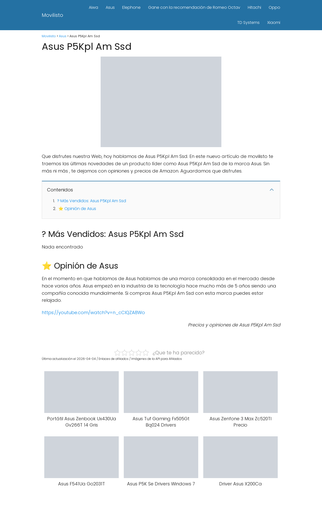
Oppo (274, 7)
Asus (110, 7)
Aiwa (93, 7)
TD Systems (248, 22)
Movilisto (52, 15)
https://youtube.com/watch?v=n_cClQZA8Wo (93, 312)
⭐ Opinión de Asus (77, 209)
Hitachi (254, 7)
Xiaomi (273, 22)
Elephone (131, 7)
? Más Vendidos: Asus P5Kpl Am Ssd (91, 201)
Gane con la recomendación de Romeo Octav (194, 7)
